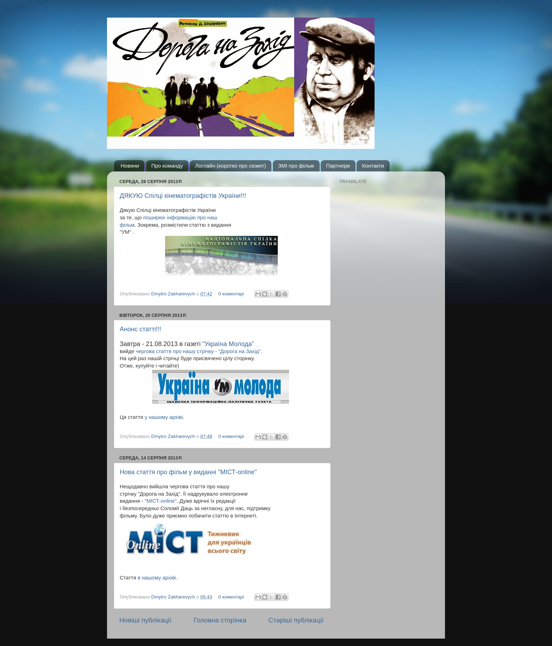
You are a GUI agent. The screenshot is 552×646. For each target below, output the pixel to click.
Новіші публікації (145, 620)
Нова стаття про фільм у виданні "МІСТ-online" (188, 472)
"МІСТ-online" (161, 501)
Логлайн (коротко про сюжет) (230, 166)
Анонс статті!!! (140, 329)
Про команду (167, 166)
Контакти (373, 166)
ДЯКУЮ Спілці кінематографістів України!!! (183, 195)
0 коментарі (231, 293)
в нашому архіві (157, 578)
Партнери (338, 166)
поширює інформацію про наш (180, 217)
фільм (127, 225)
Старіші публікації (296, 620)
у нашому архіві (164, 417)
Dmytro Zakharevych (173, 293)
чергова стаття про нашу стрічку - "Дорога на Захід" (198, 351)
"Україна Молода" (228, 343)
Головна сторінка (220, 620)
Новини (130, 166)
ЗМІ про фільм (296, 166)
